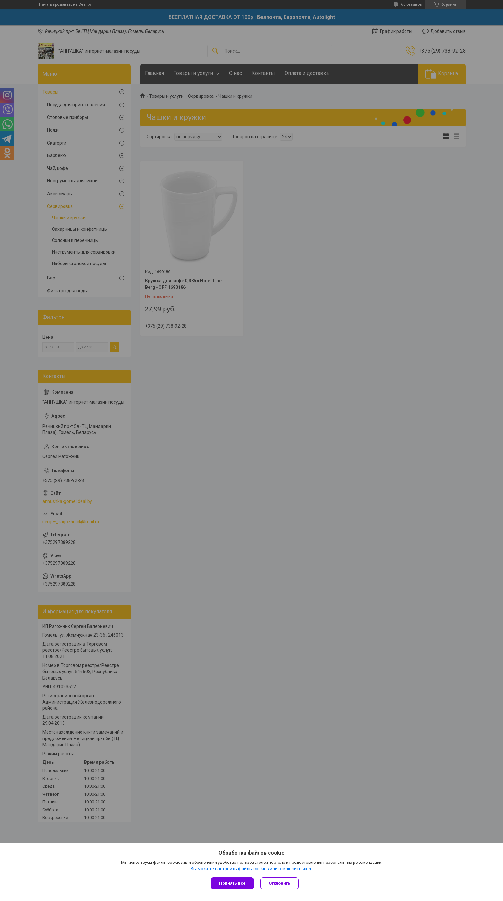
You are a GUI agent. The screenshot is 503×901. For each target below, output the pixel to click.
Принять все (232, 883)
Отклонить (279, 883)
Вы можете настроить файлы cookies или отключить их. (249, 868)
